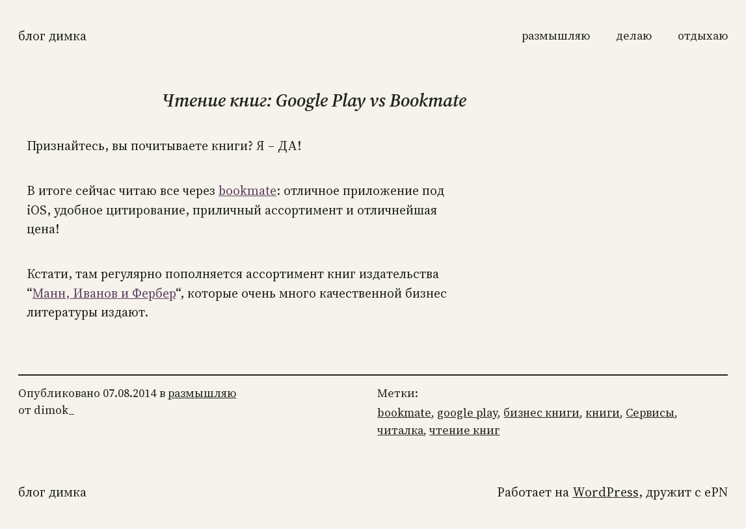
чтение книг (464, 430)
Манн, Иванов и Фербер (104, 293)
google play (467, 412)
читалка (400, 430)
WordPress (605, 492)
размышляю (202, 393)
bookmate (247, 191)
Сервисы (650, 412)
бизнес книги (541, 412)
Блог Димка (52, 36)
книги (602, 412)
